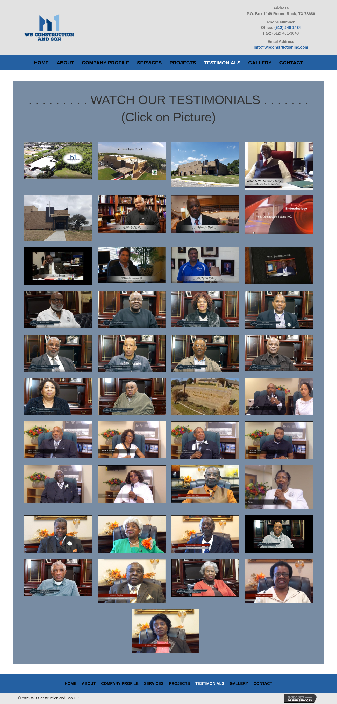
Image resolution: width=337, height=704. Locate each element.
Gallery (239, 683)
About (89, 683)
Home (70, 683)
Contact (263, 683)
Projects (179, 683)
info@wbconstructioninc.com (281, 47)
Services (154, 683)
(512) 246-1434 (287, 27)
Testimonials (209, 683)
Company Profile (119, 683)
